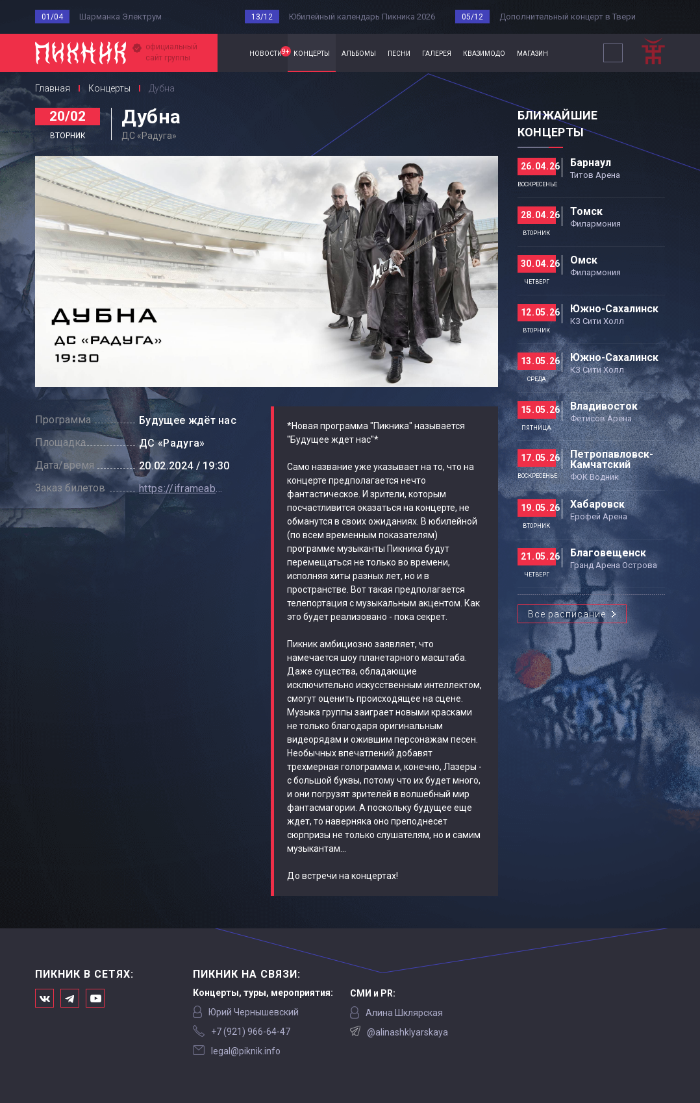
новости (268, 52)
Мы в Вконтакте (44, 998)
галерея (436, 52)
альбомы (359, 52)
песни (399, 52)
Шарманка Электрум (120, 16)
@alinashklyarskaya (407, 1032)
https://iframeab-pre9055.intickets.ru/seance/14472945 (181, 488)
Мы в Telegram (69, 998)
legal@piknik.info (246, 1051)
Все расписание (567, 614)
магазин (532, 52)
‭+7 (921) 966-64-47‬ (250, 1031)
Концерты (109, 88)
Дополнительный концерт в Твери (567, 16)
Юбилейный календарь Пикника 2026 (362, 16)
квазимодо (484, 52)
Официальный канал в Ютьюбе (95, 998)
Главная (231, 53)
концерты (312, 52)
